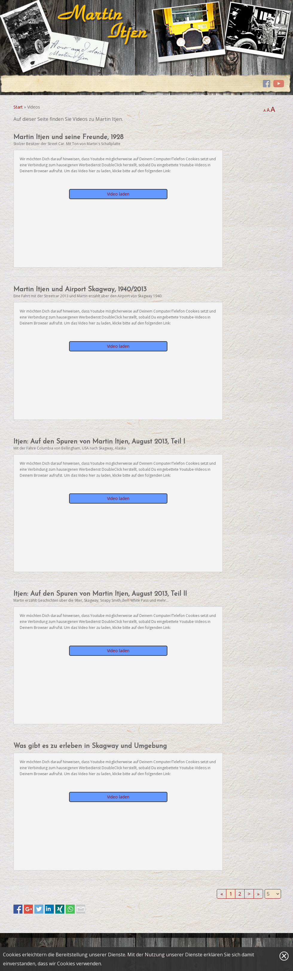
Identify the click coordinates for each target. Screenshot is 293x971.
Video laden (118, 194)
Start (18, 107)
